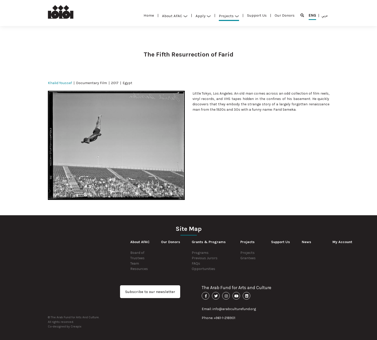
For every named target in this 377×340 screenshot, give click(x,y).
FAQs (196, 263)
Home (149, 15)
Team (134, 263)
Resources (139, 269)
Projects (229, 16)
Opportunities (203, 269)
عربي (324, 15)
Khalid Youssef (60, 83)
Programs (200, 253)
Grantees (248, 258)
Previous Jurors (205, 258)
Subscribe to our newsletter (150, 291)
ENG (312, 16)
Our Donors (285, 15)
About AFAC (175, 16)
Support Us (257, 15)
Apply (203, 16)
